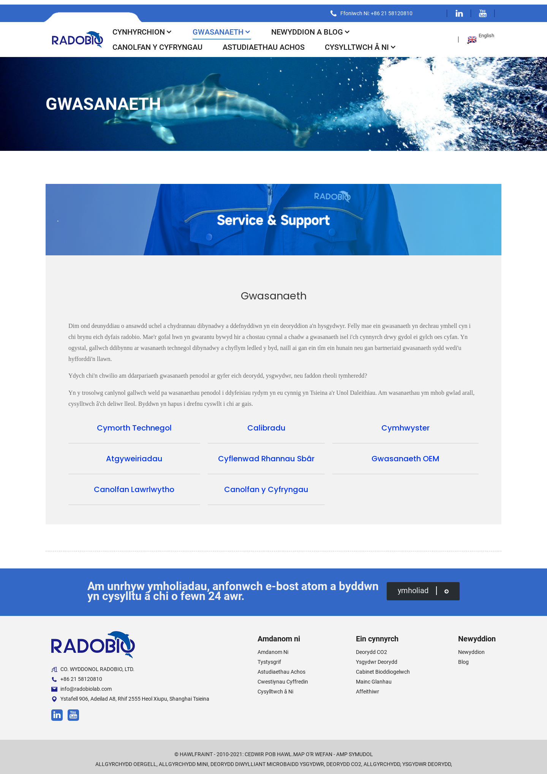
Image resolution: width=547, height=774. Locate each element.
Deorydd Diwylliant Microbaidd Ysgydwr (267, 760)
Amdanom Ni (273, 647)
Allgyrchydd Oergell (126, 760)
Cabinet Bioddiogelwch (383, 667)
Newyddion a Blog (311, 27)
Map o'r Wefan (312, 750)
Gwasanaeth (222, 27)
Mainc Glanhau (374, 677)
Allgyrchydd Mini (183, 760)
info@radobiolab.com (81, 684)
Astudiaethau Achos (264, 42)
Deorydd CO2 (371, 647)
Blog (463, 657)
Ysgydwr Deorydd (376, 657)
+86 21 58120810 (76, 674)
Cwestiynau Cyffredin (283, 677)
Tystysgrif (269, 657)
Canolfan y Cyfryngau (157, 42)
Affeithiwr (367, 687)
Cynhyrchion (142, 27)
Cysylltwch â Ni (361, 42)
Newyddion (471, 647)
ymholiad (422, 586)
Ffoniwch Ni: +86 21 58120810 (374, 9)
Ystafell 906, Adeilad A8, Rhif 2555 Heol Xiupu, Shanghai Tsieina (130, 694)
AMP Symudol (354, 750)
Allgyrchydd (382, 760)
